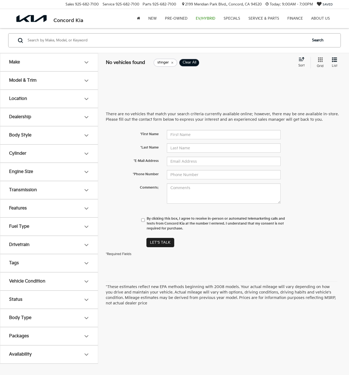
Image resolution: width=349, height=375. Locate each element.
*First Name (149, 134)
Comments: (149, 188)
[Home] (138, 18)
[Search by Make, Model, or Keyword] (166, 40)
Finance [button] (295, 18)
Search (317, 40)
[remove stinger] (165, 63)
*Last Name (149, 148)
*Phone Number (146, 174)
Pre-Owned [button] (176, 18)
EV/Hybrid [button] (205, 18)
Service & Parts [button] (263, 18)
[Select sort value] (303, 62)
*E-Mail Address (146, 161)
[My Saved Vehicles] (325, 4)
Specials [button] (232, 18)
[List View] (334, 62)
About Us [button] (320, 18)
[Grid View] (319, 62)
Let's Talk (160, 242)
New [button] (152, 18)
